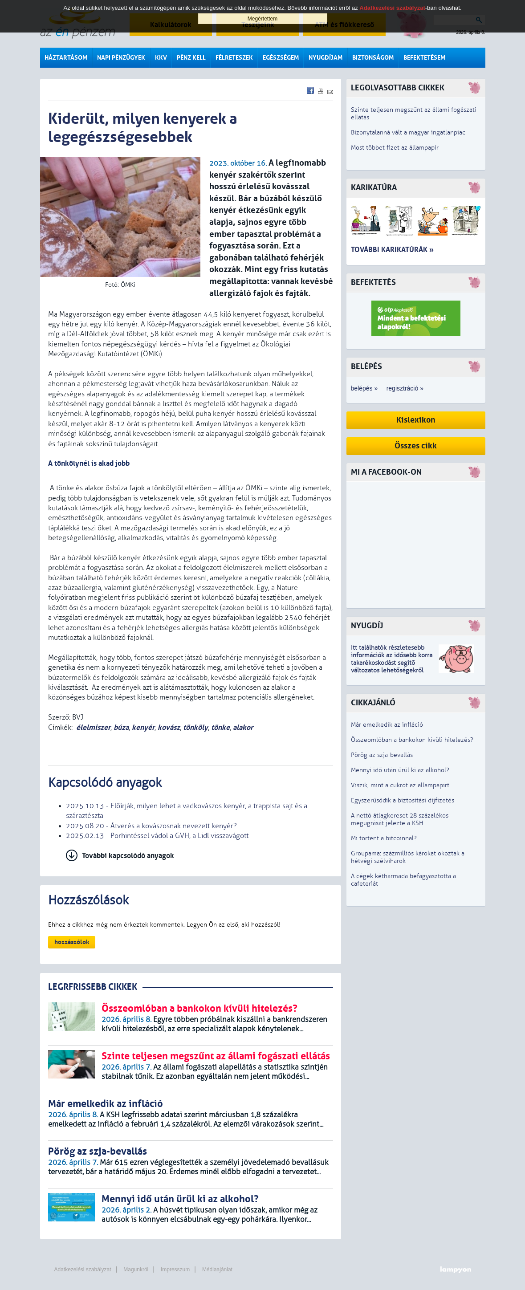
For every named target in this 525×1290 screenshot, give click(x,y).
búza (121, 727)
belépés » (364, 388)
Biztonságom (373, 57)
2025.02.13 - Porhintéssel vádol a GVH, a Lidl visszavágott (157, 836)
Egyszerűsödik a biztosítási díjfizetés (402, 800)
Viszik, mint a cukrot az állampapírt (400, 785)
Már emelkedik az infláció (387, 724)
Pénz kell (191, 57)
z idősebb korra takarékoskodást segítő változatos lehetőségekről (391, 662)
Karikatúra (374, 187)
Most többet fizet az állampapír (395, 147)
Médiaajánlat (217, 1269)
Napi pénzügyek (121, 57)
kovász (169, 727)
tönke (220, 727)
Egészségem (281, 57)
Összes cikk (416, 446)
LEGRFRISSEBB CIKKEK (92, 987)
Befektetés (373, 282)
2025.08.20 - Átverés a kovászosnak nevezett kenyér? (151, 826)
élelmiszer (93, 727)
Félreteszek (234, 57)
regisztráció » (405, 388)
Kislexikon (415, 420)
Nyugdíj (367, 626)
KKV (161, 57)
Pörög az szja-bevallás (382, 755)
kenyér (143, 727)
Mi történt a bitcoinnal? (384, 838)
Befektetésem (424, 57)
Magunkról (135, 1269)
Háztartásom (66, 57)
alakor (243, 727)
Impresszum (175, 1269)
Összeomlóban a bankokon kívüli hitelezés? (412, 740)
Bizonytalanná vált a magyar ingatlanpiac (408, 132)
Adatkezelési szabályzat (82, 1269)
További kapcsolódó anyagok (128, 855)
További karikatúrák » (392, 249)
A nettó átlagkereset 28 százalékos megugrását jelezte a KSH (399, 819)
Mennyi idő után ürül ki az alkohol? (400, 770)
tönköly (195, 727)
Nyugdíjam (325, 57)
